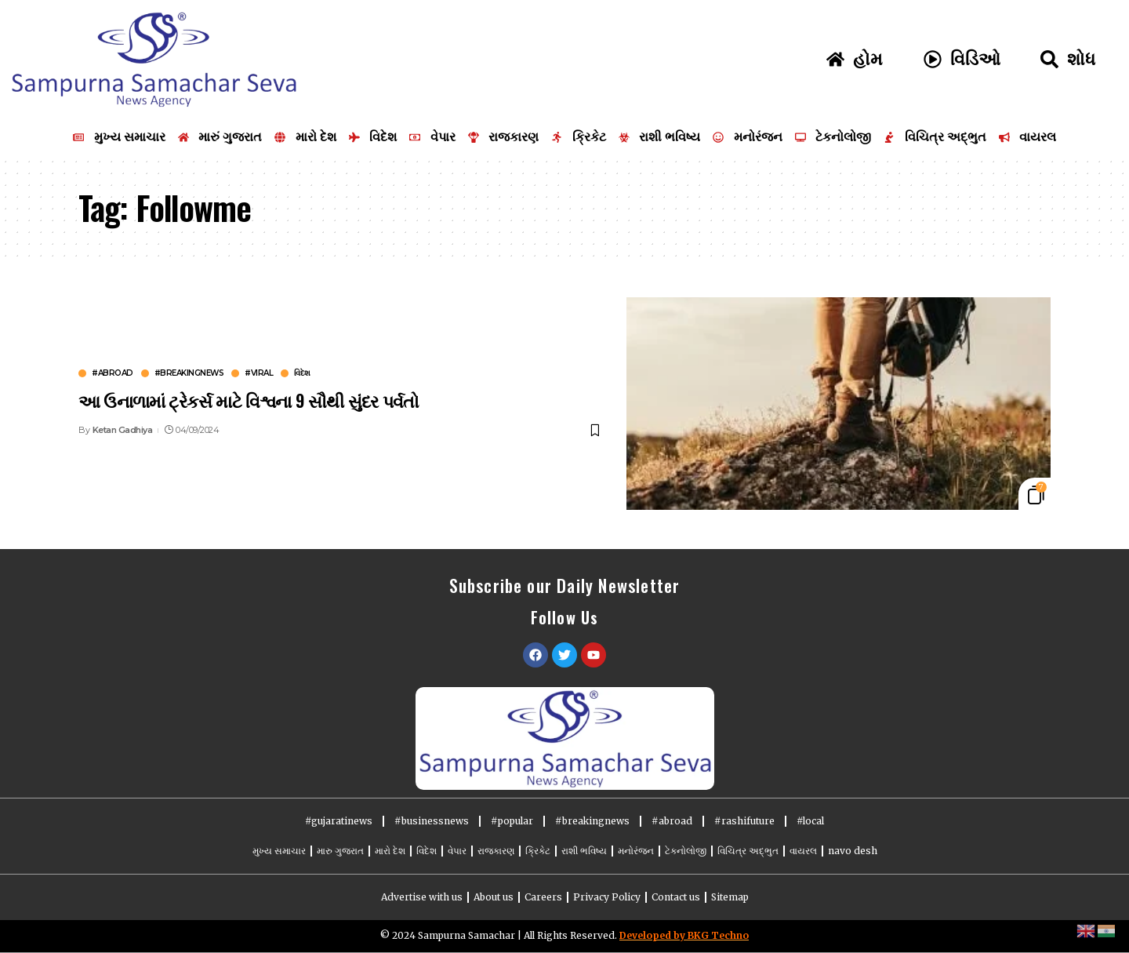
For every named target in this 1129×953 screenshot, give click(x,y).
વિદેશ (302, 373)
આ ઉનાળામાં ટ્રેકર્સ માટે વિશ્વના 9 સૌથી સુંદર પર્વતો (248, 400)
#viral (259, 373)
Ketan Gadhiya (123, 429)
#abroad (112, 373)
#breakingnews (189, 373)
